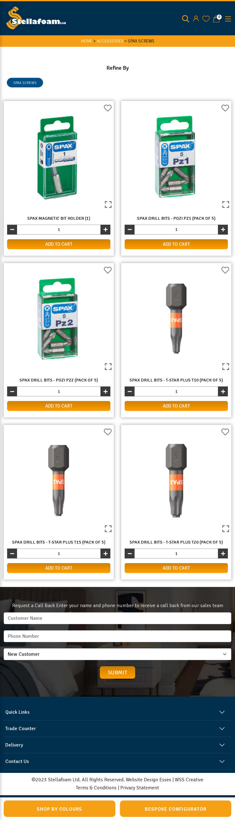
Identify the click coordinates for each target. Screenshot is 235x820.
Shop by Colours (59, 809)
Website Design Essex (148, 780)
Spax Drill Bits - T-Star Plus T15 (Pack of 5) (58, 542)
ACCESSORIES (110, 41)
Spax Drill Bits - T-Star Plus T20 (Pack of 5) (176, 542)
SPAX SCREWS (25, 83)
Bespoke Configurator (175, 809)
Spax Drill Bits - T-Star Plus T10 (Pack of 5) (176, 380)
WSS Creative (189, 780)
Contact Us (17, 761)
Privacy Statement (139, 788)
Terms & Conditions (96, 788)
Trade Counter (20, 728)
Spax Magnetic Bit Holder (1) (58, 218)
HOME (86, 41)
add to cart (59, 244)
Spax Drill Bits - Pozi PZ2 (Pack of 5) (59, 380)
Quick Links (17, 712)
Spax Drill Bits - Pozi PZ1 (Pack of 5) (176, 218)
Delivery (14, 745)
